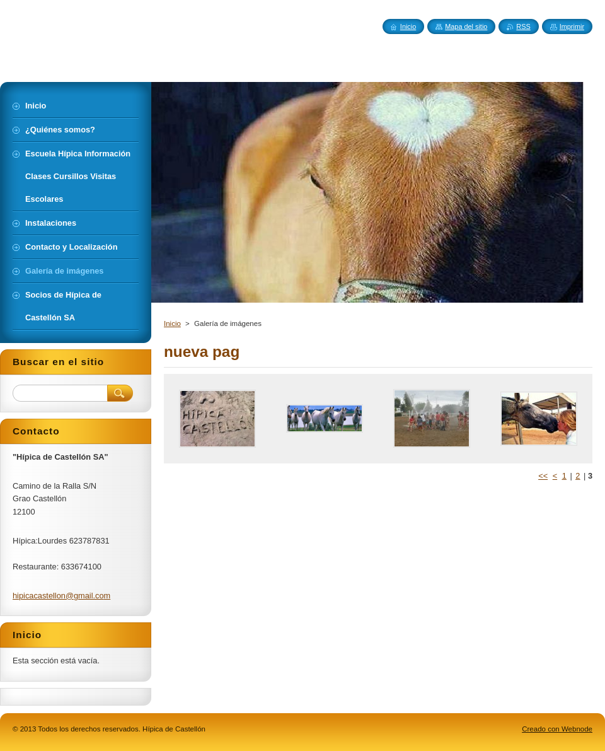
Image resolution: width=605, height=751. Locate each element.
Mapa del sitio (466, 26)
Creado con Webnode (557, 729)
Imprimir (572, 26)
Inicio (172, 323)
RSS (523, 26)
